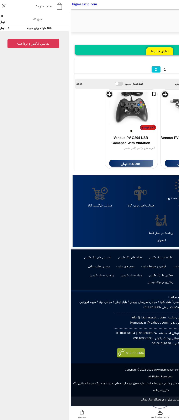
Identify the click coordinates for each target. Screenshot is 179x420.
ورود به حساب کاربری (31, 275)
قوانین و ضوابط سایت (83, 266)
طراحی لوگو (114, 257)
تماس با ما (140, 266)
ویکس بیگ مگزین (119, 275)
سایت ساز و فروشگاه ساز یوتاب (89, 399)
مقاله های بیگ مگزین (60, 257)
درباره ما (157, 266)
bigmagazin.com (13, 4)
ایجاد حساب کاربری (61, 275)
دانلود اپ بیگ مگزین (89, 257)
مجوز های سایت (55, 266)
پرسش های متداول (28, 266)
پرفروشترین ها (136, 257)
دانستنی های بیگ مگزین (27, 257)
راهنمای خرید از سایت (114, 266)
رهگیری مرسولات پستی (89, 282)
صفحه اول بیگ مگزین (148, 275)
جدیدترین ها (158, 257)
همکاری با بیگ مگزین (90, 275)
